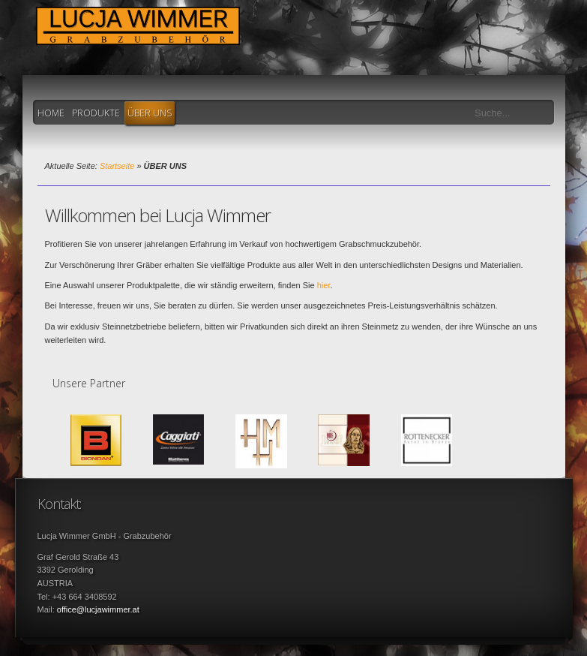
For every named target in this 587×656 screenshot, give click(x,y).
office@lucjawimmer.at (98, 609)
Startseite (117, 165)
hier (324, 285)
